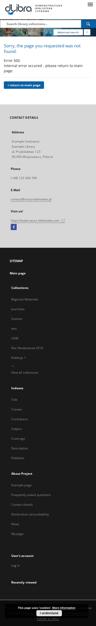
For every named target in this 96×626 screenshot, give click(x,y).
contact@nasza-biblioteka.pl (31, 199)
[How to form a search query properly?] (87, 32)
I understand (49, 613)
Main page (18, 273)
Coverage (18, 438)
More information (63, 607)
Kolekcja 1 (18, 357)
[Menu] (90, 4)
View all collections (24, 372)
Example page (21, 485)
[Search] (88, 24)
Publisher (18, 458)
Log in (15, 565)
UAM (14, 338)
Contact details (22, 504)
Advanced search (68, 32)
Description (19, 448)
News (15, 524)
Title (14, 399)
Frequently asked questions (31, 495)
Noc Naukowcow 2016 (27, 348)
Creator (17, 409)
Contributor (19, 419)
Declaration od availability (30, 514)
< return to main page (23, 85)
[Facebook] (14, 227)
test (14, 328)
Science (17, 319)
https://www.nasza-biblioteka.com (38, 220)
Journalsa (18, 309)
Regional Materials (24, 299)
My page (17, 534)
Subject (16, 429)
